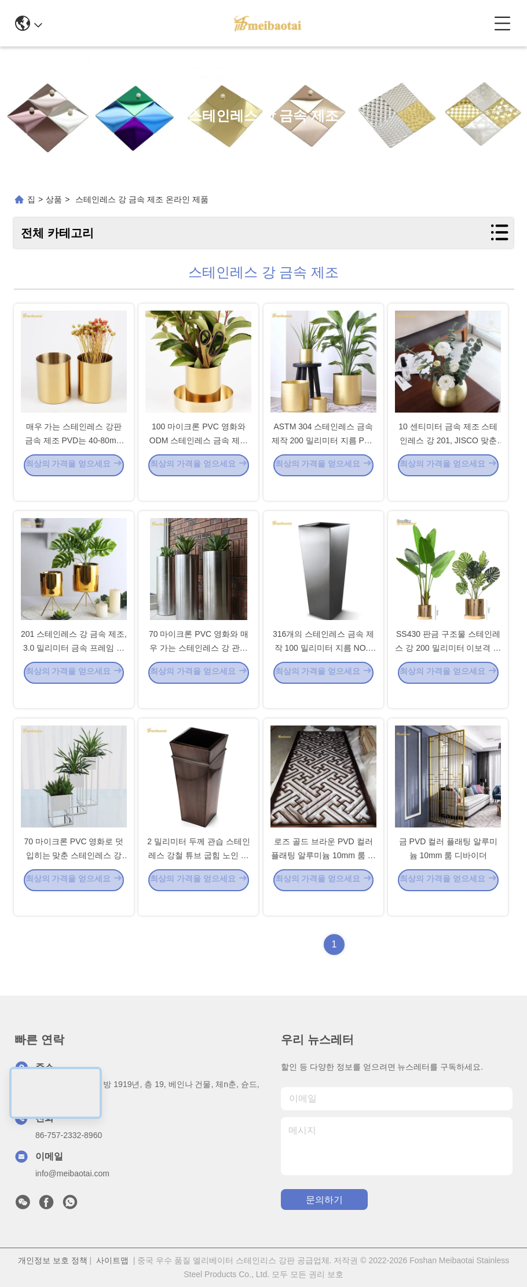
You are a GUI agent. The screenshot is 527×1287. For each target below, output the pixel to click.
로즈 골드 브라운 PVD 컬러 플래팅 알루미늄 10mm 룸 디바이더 (323, 871)
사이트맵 (112, 1260)
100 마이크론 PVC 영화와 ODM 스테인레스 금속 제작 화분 (198, 456)
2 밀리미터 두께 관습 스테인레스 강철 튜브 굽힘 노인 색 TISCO (198, 871)
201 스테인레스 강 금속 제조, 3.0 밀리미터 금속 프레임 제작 (74, 664)
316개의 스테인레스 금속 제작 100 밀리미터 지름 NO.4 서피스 (323, 664)
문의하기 (324, 1200)
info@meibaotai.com (72, 1173)
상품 (54, 199)
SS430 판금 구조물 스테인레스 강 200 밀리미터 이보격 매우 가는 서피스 (448, 664)
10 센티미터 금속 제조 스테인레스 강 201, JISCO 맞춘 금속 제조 (447, 456)
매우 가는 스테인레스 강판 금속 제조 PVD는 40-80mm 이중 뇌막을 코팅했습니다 (74, 456)
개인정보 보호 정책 (52, 1260)
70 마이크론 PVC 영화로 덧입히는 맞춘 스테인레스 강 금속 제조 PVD (73, 871)
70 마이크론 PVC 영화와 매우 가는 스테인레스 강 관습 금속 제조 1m (198, 664)
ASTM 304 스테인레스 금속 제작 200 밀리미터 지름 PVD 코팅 (324, 456)
